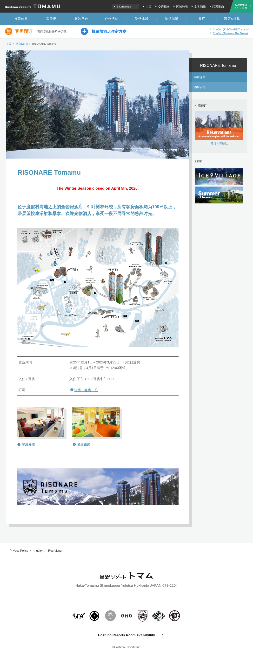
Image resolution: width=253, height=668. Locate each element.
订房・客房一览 (86, 390)
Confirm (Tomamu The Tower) (230, 33)
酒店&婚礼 (232, 19)
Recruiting (57, 550)
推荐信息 (21, 19)
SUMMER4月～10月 (241, 6)
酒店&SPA (22, 43)
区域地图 (182, 6)
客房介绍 (28, 444)
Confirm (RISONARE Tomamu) (231, 29)
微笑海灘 (172, 19)
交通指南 (164, 6)
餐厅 (202, 19)
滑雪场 (51, 19)
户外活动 (111, 19)
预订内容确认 (219, 143)
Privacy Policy (19, 550)
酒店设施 (83, 444)
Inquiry (39, 550)
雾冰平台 (81, 19)
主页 (149, 6)
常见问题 (200, 6)
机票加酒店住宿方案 (109, 32)
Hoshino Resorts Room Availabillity (126, 635)
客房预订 (23, 31)
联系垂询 (218, 6)
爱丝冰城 (141, 19)
